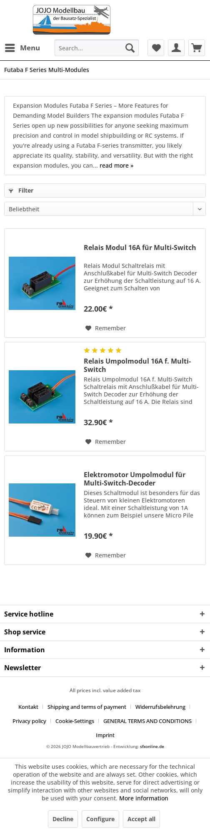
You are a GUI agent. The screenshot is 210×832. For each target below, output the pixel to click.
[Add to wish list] (105, 328)
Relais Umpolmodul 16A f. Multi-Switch (137, 365)
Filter (21, 190)
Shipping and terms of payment (87, 707)
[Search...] (97, 48)
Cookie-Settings (74, 721)
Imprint (105, 735)
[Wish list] (156, 48)
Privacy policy (29, 721)
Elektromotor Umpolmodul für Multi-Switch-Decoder (134, 478)
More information (143, 798)
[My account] (176, 48)
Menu (22, 46)
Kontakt (28, 707)
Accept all (141, 819)
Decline (62, 819)
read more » (116, 165)
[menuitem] (22, 48)
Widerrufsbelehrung (160, 707)
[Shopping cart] (196, 48)
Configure (100, 819)
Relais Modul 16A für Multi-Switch (140, 247)
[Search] (130, 48)
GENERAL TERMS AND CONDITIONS (147, 721)
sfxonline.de (152, 746)
